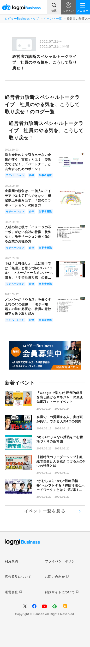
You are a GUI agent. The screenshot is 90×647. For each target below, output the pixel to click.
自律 (31, 175)
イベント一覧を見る (45, 511)
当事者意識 (45, 175)
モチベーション (15, 175)
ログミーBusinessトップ (22, 18)
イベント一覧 (53, 18)
